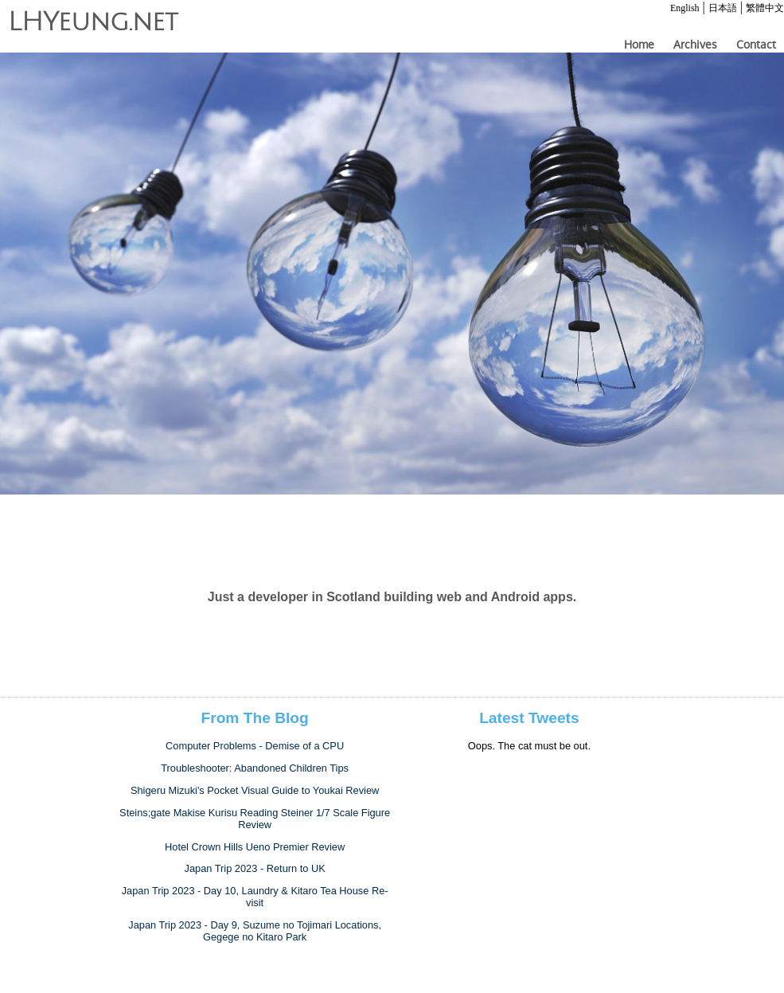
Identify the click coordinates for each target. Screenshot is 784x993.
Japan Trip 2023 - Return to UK (255, 868)
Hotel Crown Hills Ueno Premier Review (255, 847)
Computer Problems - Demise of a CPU (255, 746)
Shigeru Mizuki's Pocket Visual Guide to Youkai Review (255, 790)
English (685, 8)
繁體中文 (765, 8)
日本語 (722, 8)
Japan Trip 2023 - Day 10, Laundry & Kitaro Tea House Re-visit (255, 897)
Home (639, 45)
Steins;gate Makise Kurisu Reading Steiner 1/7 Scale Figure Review (254, 819)
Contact (756, 45)
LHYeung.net (93, 22)
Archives (695, 45)
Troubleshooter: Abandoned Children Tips (255, 768)
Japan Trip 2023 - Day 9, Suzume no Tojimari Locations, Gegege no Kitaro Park (254, 931)
